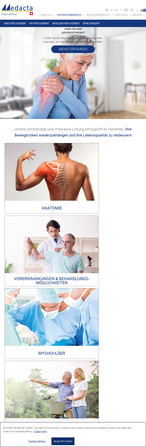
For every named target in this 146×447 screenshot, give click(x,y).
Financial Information (100, 383)
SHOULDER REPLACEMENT (66, 23)
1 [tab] (70, 116)
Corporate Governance (101, 394)
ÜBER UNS (47, 15)
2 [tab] (75, 116)
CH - (112, 10)
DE (116, 10)
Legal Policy (95, 348)
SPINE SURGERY (91, 23)
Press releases (97, 387)
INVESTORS (121, 15)
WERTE (10, 387)
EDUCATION (68, 398)
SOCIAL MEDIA (125, 390)
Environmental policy (94, 351)
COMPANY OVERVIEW (128, 383)
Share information (99, 390)
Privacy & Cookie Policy (122, 351)
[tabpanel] (73, 73)
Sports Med (68, 390)
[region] (73, 434)
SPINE (66, 387)
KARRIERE (12, 398)
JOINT (65, 383)
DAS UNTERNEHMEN (16, 383)
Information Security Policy (121, 348)
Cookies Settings (36, 441)
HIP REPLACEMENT (39, 23)
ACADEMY (12, 394)
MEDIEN (137, 15)
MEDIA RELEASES (126, 387)
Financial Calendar (99, 398)
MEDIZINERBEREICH (98, 15)
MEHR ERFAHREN (73, 49)
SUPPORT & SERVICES (73, 401)
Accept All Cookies (63, 441)
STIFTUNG (12, 401)
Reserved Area (76, 348)
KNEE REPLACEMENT (15, 23)
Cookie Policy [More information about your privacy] (40, 431)
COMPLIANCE (13, 390)
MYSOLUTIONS (70, 394)
